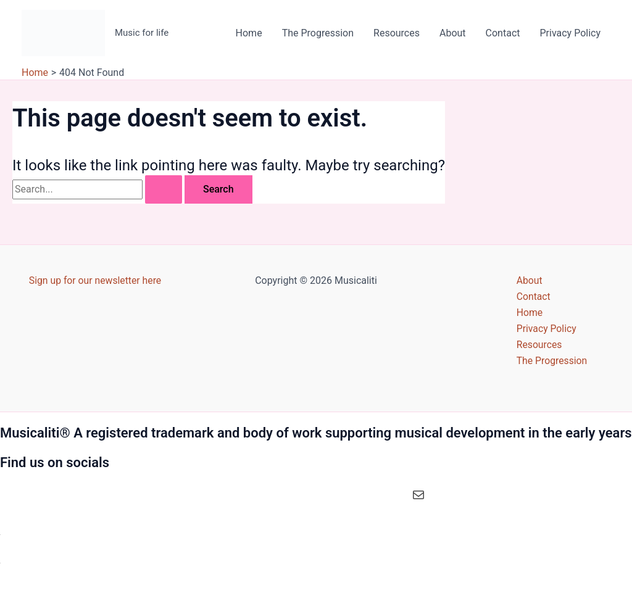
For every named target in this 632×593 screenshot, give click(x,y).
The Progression (318, 33)
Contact (503, 33)
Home (249, 33)
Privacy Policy (570, 33)
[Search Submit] (163, 189)
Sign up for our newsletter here (95, 279)
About (452, 33)
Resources (396, 33)
